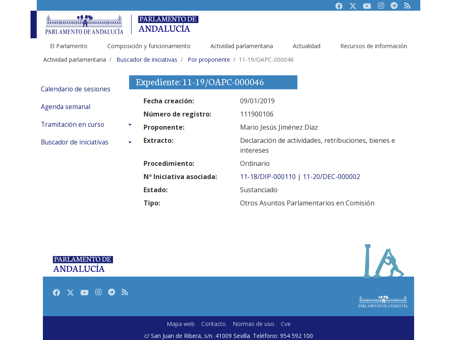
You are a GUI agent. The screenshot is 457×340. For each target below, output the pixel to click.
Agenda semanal (65, 106)
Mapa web (181, 324)
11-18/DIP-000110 (268, 176)
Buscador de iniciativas (74, 142)
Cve (286, 324)
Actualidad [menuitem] (306, 46)
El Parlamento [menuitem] (68, 46)
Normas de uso (253, 324)
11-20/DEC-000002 (331, 176)
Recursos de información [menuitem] (373, 46)
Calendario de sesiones (76, 89)
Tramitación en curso (72, 124)
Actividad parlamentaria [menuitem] (241, 46)
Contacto (213, 324)
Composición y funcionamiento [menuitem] (149, 46)
